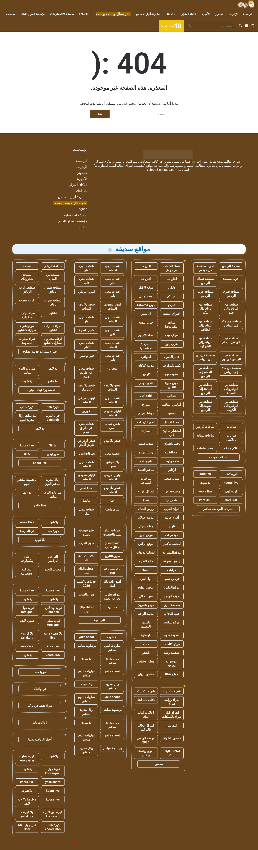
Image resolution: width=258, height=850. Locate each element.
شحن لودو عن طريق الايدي (86, 443)
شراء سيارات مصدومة (27, 341)
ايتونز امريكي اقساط (86, 400)
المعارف (145, 431)
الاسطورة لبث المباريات (40, 390)
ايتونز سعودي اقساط (112, 306)
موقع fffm (171, 674)
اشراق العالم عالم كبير (146, 727)
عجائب (171, 396)
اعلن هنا (146, 266)
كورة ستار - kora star (52, 623)
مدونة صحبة (172, 478)
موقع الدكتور (172, 587)
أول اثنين (146, 579)
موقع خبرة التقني (172, 385)
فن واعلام (39, 689)
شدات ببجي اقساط (112, 268)
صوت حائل (146, 596)
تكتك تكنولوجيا (172, 365)
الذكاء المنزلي (188, 14)
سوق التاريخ (112, 556)
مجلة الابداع (171, 422)
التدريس (171, 725)
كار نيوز (146, 374)
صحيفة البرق (171, 605)
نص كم (171, 296)
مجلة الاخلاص (145, 661)
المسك (145, 570)
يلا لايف (53, 368)
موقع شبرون (146, 605)
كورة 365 (53, 407)
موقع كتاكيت (171, 644)
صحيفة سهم (172, 635)
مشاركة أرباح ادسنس (148, 14)
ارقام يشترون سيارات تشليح (53, 341)
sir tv (27, 454)
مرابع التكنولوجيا (171, 324)
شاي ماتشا (112, 509)
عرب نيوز (172, 344)
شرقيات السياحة (145, 480)
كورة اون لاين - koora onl (52, 814)
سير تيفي (53, 454)
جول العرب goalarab (52, 418)
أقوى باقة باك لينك (112, 584)
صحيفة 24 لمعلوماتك (62, 14)
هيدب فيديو (146, 443)
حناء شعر (86, 488)
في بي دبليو (171, 579)
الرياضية (99, 620)
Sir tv (52, 445)
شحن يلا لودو (112, 441)
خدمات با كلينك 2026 (86, 584)
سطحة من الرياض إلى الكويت (231, 406)
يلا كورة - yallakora (27, 635)
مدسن (172, 413)
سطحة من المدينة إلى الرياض (205, 389)
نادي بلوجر (146, 383)
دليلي (171, 287)
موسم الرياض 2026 (146, 740)
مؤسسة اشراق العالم (32, 14)
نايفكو (146, 653)
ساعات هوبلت (218, 457)
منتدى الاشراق (171, 738)
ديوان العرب (172, 509)
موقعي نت (172, 535)
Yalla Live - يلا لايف (26, 801)
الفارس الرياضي (53, 559)
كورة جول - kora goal (26, 610)
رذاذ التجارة (146, 452)
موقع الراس (146, 544)
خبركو (172, 305)
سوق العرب (86, 543)
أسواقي (146, 357)
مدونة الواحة (146, 614)
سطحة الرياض (231, 266)
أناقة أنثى (146, 396)
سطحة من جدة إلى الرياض (231, 370)
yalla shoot (86, 637)
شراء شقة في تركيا (39, 706)
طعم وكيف (172, 461)
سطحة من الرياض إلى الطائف (205, 325)
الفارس (171, 526)
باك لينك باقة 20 (86, 558)
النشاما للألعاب (145, 552)
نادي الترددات (145, 422)
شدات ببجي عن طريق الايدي (86, 373)
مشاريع (112, 607)
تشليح (53, 313)
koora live (205, 491)
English (84, 14)
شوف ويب (172, 335)
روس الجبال (146, 509)
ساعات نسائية (205, 435)
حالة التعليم (146, 561)
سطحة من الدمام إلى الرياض (205, 372)
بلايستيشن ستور (112, 464)
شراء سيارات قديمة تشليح (40, 351)
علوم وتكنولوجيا (26, 559)
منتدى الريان (146, 674)
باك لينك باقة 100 (112, 571)
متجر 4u (112, 368)
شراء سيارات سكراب (27, 315)
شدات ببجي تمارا (86, 268)
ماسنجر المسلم (146, 624)
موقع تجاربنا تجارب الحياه (112, 596)
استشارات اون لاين (171, 433)
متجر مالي (146, 296)
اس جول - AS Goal (27, 827)
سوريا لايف (27, 621)
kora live (53, 646)
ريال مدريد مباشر (112, 660)
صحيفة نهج (172, 374)
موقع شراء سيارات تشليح (27, 328)
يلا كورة (40, 540)
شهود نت (146, 461)
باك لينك (170, 14)
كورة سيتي (27, 407)
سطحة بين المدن (53, 277)
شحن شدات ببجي (112, 426)
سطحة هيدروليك (27, 277)
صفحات (10, 14)
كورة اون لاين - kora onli (52, 610)
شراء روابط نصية (171, 702)
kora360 (205, 474)
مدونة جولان (146, 517)
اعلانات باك (40, 722)
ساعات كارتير (205, 427)
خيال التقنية (145, 322)
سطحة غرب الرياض (205, 294)
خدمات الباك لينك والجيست (112, 532)
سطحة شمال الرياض (205, 281)
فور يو (86, 411)
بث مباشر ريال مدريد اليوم (27, 418)
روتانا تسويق (146, 413)
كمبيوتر (219, 14)
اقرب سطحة (231, 279)
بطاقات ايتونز (86, 453)
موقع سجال (145, 526)
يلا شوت (205, 482)
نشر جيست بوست (86, 532)
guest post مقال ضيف (112, 545)
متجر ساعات (205, 448)
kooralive (27, 646)
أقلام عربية (172, 517)
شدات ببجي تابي (86, 281)
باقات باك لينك (146, 700)
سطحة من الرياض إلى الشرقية (205, 342)
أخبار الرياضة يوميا (40, 739)
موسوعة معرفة (172, 663)
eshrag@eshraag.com (162, 170)
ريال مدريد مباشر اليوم (52, 482)
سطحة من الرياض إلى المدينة (231, 389)
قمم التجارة (171, 614)
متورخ (146, 404)
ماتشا (86, 501)
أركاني (172, 470)
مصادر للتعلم (52, 569)
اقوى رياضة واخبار (145, 753)
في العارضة (27, 531)
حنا (112, 501)
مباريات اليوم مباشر (112, 648)
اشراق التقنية (171, 314)
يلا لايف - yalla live (53, 635)
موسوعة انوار (171, 491)
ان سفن (146, 314)
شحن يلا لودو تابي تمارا (86, 387)
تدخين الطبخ (146, 587)
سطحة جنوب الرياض (52, 302)
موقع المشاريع (171, 552)
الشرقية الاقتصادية (145, 346)
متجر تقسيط (86, 330)
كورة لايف (231, 474)
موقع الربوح (171, 596)
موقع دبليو (146, 535)
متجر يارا (172, 500)
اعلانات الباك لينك (146, 715)
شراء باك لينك (172, 691)
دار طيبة (145, 635)
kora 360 (205, 500)
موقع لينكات (172, 622)
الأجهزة (205, 14)
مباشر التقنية (146, 470)
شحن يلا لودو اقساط (86, 306)
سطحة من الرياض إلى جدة (231, 308)
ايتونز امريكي (86, 291)
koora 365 (53, 655)
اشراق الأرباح (146, 491)
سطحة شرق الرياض (231, 294)
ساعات (231, 427)
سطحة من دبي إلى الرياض (205, 357)
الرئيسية (247, 14)
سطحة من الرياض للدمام (231, 340)
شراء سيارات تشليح (52, 328)
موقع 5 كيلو (145, 287)
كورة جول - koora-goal (52, 771)
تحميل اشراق (171, 443)
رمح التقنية (172, 452)
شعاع (145, 500)
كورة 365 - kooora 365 (53, 827)
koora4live (231, 482)
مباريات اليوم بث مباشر (218, 509)
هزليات (171, 570)
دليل (146, 644)
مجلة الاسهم (146, 335)
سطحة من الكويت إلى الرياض (205, 406)
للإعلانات (67, 842)
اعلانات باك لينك (86, 609)
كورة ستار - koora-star (26, 758)
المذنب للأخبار (171, 544)
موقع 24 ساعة (145, 305)
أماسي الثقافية (171, 404)
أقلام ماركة (231, 448)
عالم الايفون (172, 357)
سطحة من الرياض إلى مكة (205, 308)
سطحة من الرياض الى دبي (231, 357)
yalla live (40, 505)
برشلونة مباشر (86, 646)
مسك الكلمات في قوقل (172, 268)
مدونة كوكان (146, 365)
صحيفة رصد (172, 653)
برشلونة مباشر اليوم (26, 482)
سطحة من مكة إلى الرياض (231, 323)
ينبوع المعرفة (171, 561)
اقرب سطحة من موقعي (205, 268)
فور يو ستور (86, 356)
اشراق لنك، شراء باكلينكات (171, 715)
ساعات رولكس (231, 437)
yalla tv (53, 381)
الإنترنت (233, 14)
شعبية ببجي (112, 453)
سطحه (27, 266)
